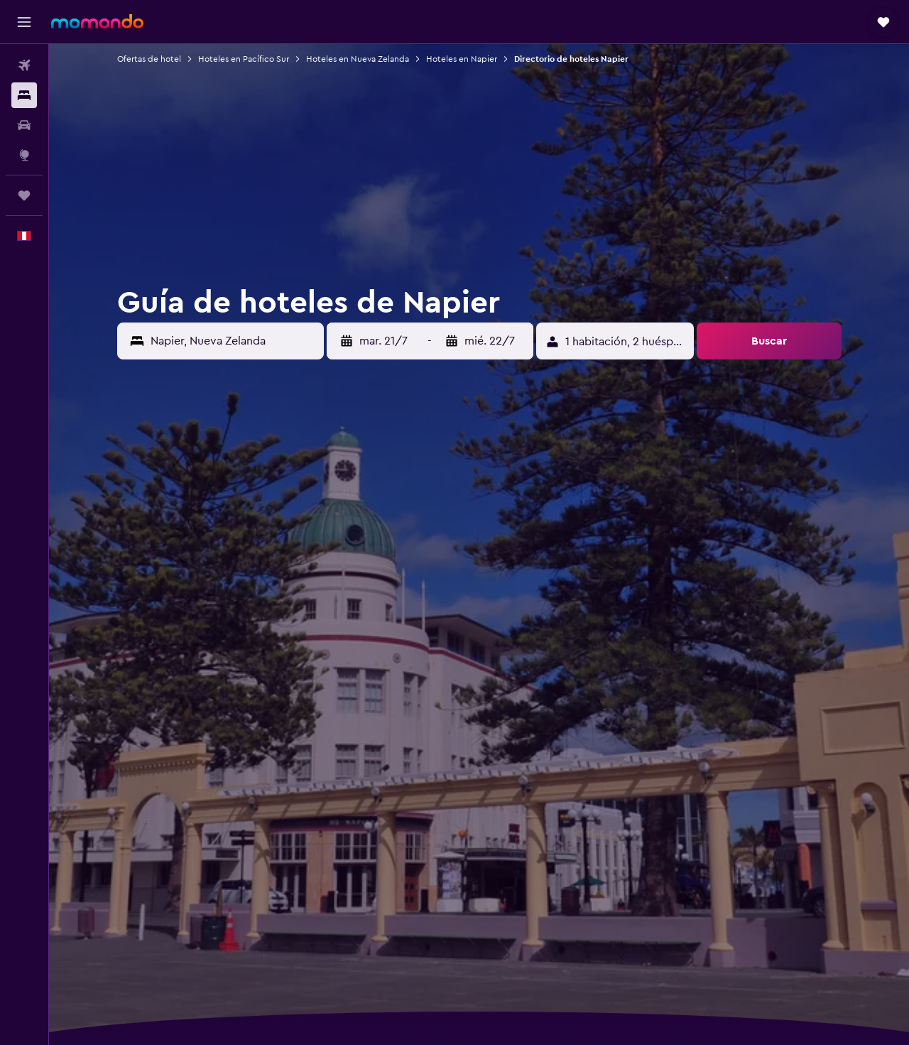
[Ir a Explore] (24, 155)
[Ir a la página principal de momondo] (97, 21)
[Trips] (24, 195)
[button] (24, 22)
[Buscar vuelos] (24, 65)
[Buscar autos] (24, 125)
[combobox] (233, 341)
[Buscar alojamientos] (24, 95)
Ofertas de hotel (149, 59)
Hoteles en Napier (461, 59)
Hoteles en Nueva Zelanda (357, 59)
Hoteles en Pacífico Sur (243, 59)
